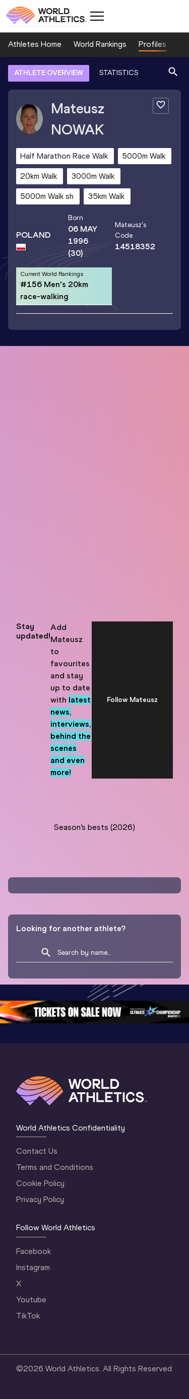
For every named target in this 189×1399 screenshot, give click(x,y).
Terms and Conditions (54, 1167)
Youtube (31, 1299)
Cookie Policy (40, 1183)
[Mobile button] (97, 16)
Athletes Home (34, 44)
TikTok (28, 1315)
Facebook (33, 1251)
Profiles (152, 44)
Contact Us (36, 1151)
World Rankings (100, 44)
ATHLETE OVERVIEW (48, 72)
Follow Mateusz (132, 699)
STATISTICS (118, 72)
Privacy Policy (40, 1199)
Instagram (33, 1267)
